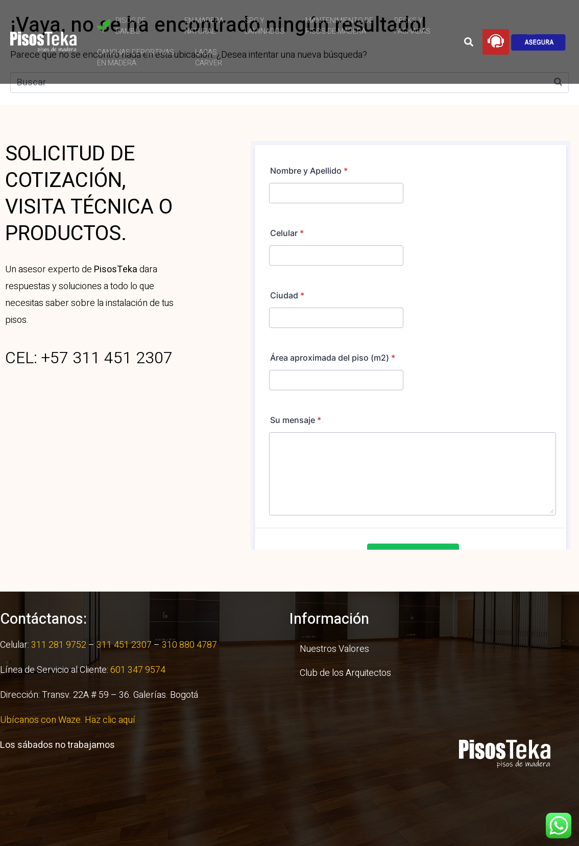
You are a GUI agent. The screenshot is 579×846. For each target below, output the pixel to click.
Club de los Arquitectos (345, 673)
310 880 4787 (188, 645)
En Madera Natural (204, 26)
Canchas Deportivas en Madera (135, 57)
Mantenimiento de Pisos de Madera (339, 26)
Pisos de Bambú (121, 26)
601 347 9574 (137, 670)
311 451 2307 (124, 645)
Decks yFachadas (412, 26)
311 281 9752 (58, 645)
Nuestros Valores (334, 649)
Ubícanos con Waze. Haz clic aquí (68, 720)
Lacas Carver (208, 57)
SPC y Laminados (264, 26)
